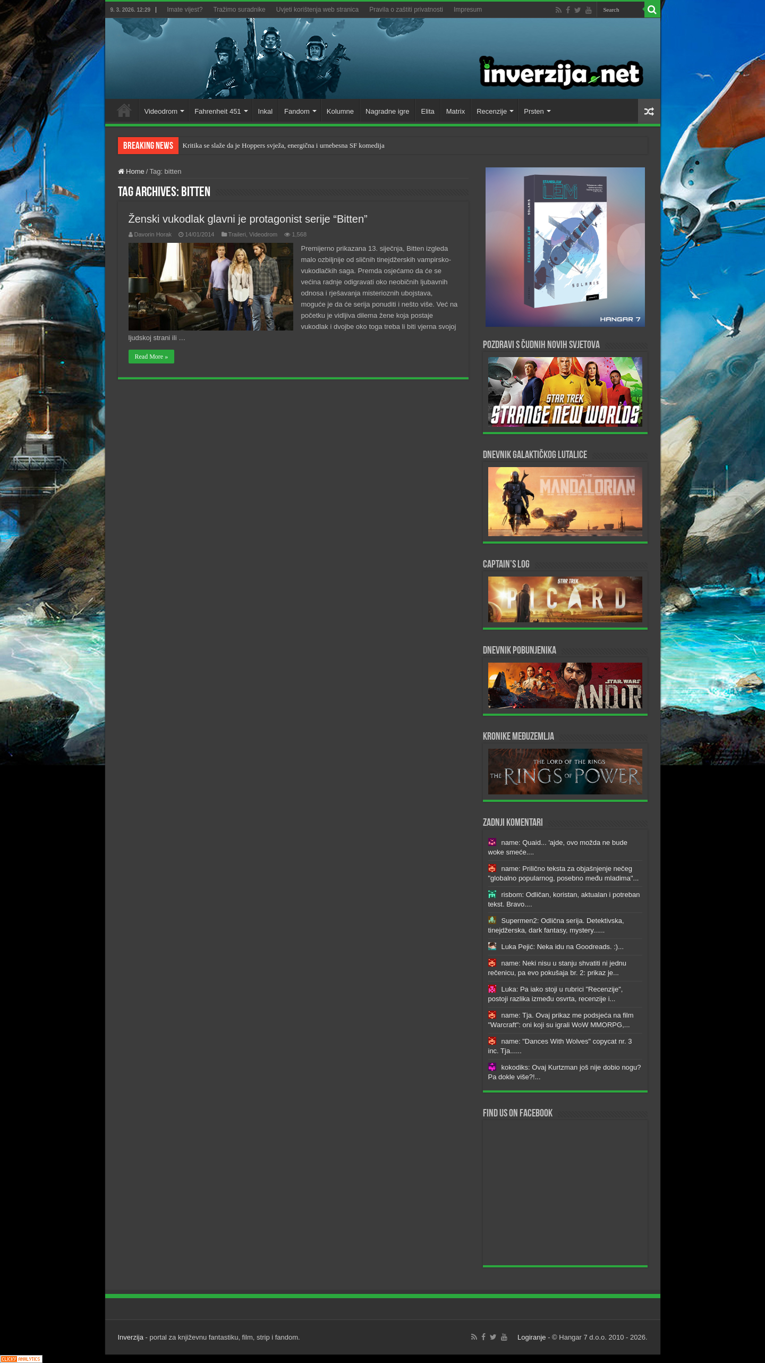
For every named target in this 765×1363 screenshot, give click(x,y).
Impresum (468, 9)
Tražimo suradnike (239, 9)
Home (124, 110)
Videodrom (161, 111)
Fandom (297, 111)
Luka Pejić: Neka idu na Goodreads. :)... (563, 947)
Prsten (534, 111)
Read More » (151, 356)
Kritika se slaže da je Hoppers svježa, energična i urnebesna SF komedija (284, 145)
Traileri (237, 234)
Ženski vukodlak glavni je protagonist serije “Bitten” (248, 219)
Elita (427, 111)
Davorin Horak (153, 234)
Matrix (455, 111)
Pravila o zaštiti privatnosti (406, 9)
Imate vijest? (184, 9)
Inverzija (130, 1337)
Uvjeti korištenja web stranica (317, 9)
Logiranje (531, 1337)
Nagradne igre (387, 111)
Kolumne (340, 111)
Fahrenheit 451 (217, 111)
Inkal (265, 111)
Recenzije (492, 111)
